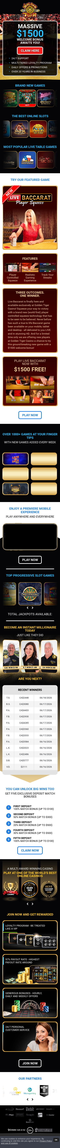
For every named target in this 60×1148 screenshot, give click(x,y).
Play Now (30, 388)
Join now (30, 1036)
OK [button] (56, 1140)
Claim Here (30, 51)
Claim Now (30, 823)
